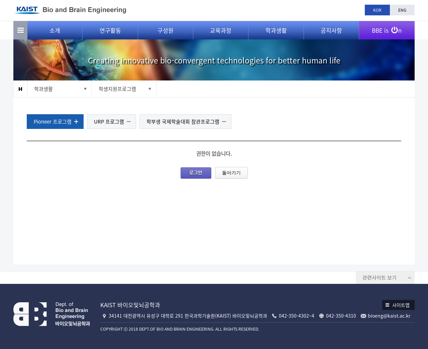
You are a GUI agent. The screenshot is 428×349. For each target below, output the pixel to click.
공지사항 (331, 30)
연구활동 (110, 30)
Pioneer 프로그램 (53, 121)
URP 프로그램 (109, 121)
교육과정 (220, 30)
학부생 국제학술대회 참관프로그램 (182, 121)
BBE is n (387, 27)
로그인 (195, 172)
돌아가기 (231, 172)
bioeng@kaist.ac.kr (389, 315)
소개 (54, 30)
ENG (402, 10)
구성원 (165, 30)
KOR (377, 10)
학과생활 (276, 30)
